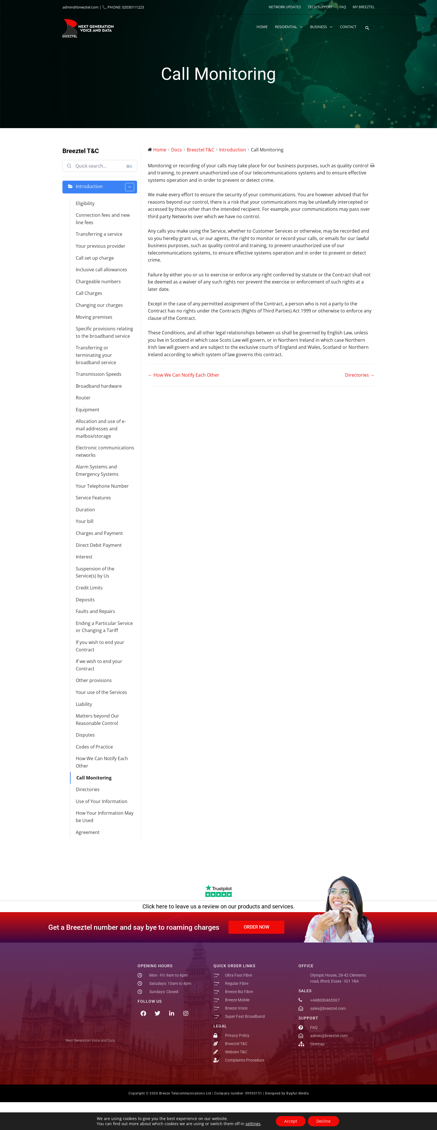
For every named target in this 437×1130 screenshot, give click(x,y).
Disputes (85, 735)
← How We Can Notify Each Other (183, 375)
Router (83, 398)
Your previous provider (100, 246)
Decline (323, 1121)
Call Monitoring (94, 778)
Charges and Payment (99, 533)
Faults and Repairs (95, 611)
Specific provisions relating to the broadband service (104, 332)
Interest (84, 557)
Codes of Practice (94, 747)
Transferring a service (99, 234)
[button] (367, 28)
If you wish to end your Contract (100, 646)
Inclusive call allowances (101, 269)
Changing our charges (99, 305)
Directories (88, 789)
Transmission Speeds (98, 374)
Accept (290, 1121)
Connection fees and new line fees (103, 219)
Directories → (360, 375)
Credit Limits (89, 588)
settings (252, 1123)
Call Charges (89, 293)
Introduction (105, 187)
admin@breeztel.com (80, 7)
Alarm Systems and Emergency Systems (97, 470)
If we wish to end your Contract (99, 665)
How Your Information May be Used (104, 816)
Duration (85, 509)
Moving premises (94, 317)
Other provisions (94, 680)
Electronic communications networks (105, 451)
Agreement (88, 832)
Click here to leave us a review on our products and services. (218, 906)
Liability (84, 704)
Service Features (93, 498)
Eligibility (85, 203)
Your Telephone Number (102, 486)
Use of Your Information (101, 801)
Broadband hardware (99, 386)
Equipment (87, 409)
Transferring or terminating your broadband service (96, 355)
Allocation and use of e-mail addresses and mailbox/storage (101, 428)
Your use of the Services (101, 692)
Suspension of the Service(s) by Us (95, 572)
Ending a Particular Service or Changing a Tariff (104, 627)
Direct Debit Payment (99, 545)
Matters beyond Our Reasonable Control (97, 719)
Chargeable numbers (98, 281)
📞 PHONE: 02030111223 (123, 7)
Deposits (85, 600)
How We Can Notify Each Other (102, 762)
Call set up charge (95, 258)
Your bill (84, 521)
